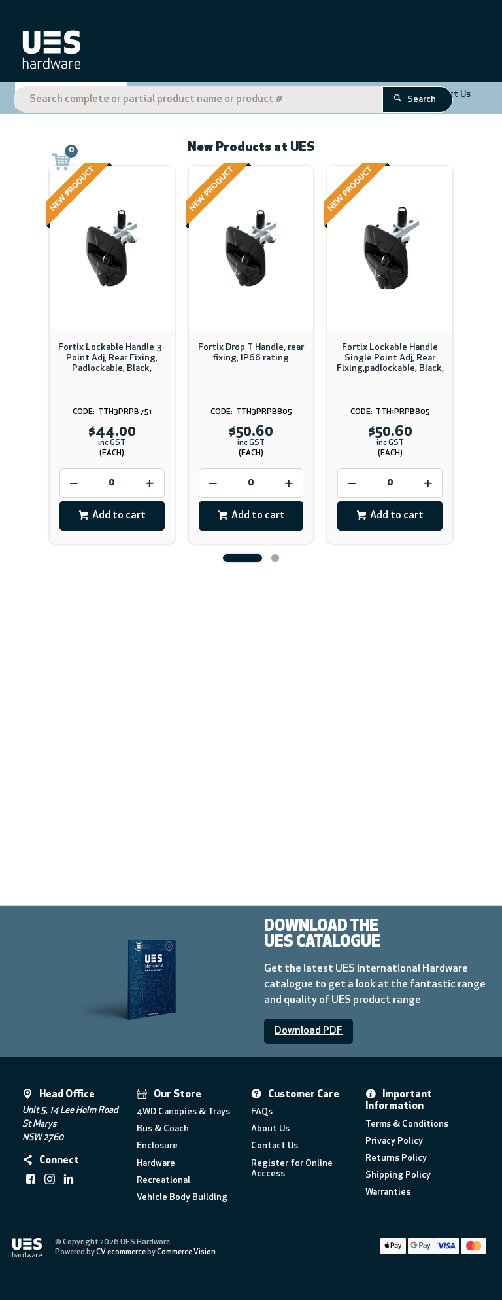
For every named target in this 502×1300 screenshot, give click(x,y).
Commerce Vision (186, 1252)
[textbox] (248, 52)
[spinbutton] (112, 483)
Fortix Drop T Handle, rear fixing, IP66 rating (251, 353)
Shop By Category (66, 99)
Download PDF (309, 1031)
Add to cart (119, 515)
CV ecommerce (121, 1252)
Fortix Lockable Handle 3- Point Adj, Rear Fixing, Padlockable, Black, (112, 358)
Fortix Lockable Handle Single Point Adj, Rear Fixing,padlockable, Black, (390, 358)
